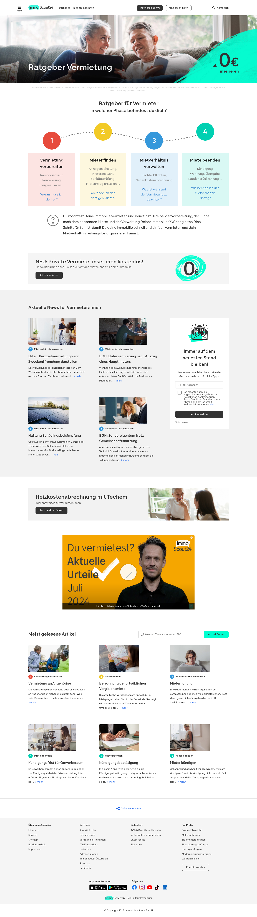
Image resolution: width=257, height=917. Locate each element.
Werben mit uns (191, 858)
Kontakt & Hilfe (88, 830)
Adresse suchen (89, 854)
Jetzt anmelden (199, 414)
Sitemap (33, 839)
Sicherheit (136, 844)
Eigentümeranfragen (194, 839)
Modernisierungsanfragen (196, 854)
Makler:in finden (178, 7)
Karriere (32, 835)
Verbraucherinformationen (146, 835)
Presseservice (87, 835)
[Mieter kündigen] (199, 754)
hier (212, 404)
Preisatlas (85, 849)
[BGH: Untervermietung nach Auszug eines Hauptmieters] (128, 350)
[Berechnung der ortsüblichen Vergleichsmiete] (128, 677)
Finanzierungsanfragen (195, 844)
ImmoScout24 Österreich (94, 858)
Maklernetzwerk (191, 835)
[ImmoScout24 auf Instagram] (142, 889)
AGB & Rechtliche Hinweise (146, 830)
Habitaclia (85, 868)
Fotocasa (85, 863)
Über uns (33, 830)
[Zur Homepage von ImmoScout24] (40, 9)
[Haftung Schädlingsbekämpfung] (57, 427)
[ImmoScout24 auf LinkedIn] (165, 889)
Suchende (64, 7)
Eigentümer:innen (83, 7)
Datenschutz (138, 839)
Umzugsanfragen (192, 849)
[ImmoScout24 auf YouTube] (150, 889)
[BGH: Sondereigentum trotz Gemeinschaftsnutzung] (128, 429)
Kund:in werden (195, 867)
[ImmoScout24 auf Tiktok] (158, 889)
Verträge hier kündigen (93, 839)
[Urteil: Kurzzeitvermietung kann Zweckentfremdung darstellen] (57, 348)
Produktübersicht (192, 830)
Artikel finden (216, 634)
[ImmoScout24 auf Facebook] (135, 889)
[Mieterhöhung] (199, 675)
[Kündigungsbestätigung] (128, 754)
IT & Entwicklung (89, 844)
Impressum (34, 849)
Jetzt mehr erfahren (51, 510)
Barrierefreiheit (37, 844)
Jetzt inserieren (49, 275)
